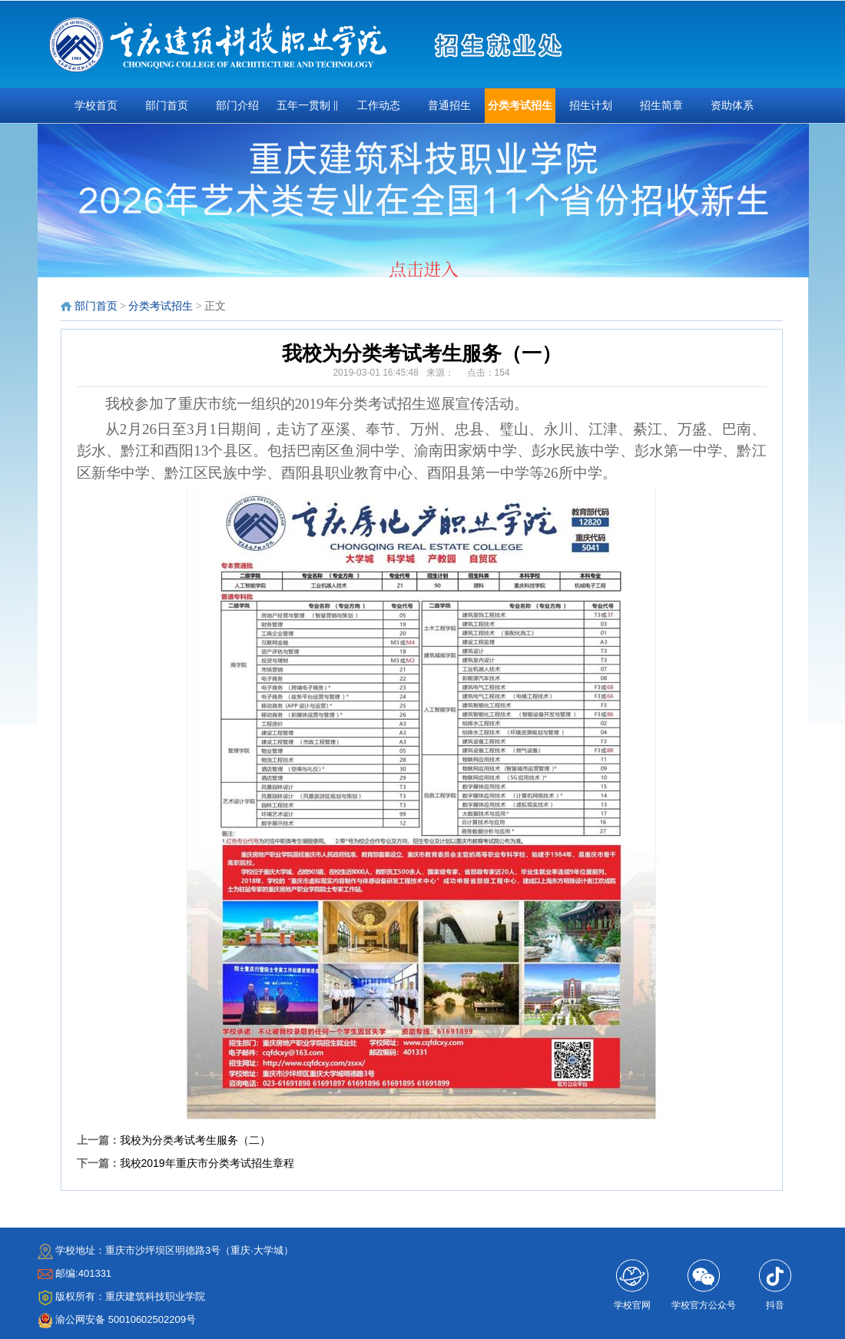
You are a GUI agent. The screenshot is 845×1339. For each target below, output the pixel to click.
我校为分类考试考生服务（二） (195, 1140)
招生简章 (661, 105)
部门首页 (166, 105)
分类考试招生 (520, 105)
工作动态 (378, 105)
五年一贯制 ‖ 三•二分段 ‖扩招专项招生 (307, 111)
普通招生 (449, 105)
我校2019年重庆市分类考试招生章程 (207, 1163)
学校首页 (96, 105)
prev (56, 205)
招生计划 (590, 105)
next (791, 205)
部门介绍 (237, 105)
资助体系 (732, 105)
